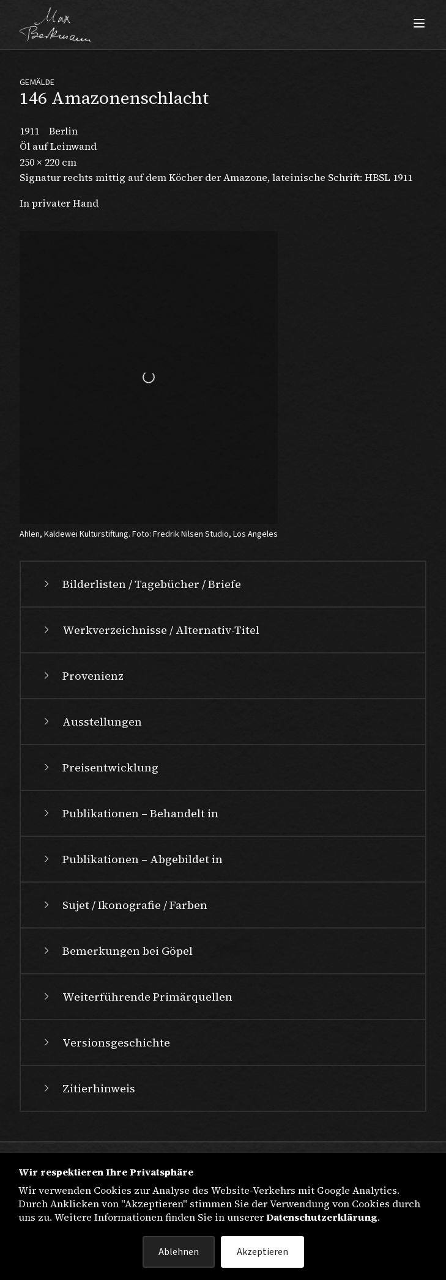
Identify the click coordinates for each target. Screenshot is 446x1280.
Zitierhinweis (87, 1088)
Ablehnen (178, 1252)
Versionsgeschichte (105, 1042)
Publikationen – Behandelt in (129, 813)
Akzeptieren (262, 1252)
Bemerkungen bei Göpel (116, 950)
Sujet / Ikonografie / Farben (123, 905)
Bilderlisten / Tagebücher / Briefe (140, 584)
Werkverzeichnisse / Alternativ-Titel (149, 630)
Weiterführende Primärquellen (136, 996)
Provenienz (82, 675)
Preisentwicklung (99, 767)
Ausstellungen (91, 721)
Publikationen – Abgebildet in (131, 859)
